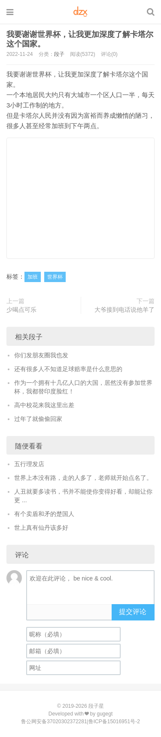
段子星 (96, 706)
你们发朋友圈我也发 (41, 355)
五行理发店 (29, 464)
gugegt (105, 714)
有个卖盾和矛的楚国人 (44, 513)
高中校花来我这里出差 (44, 405)
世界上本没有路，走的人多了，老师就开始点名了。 (83, 477)
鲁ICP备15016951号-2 (114, 722)
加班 (32, 277)
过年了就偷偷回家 (38, 418)
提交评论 (132, 611)
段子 (59, 54)
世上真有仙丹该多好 (41, 527)
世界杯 (55, 277)
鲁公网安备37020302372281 (54, 722)
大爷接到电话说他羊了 (124, 309)
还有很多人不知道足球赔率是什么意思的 (68, 368)
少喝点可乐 (21, 309)
